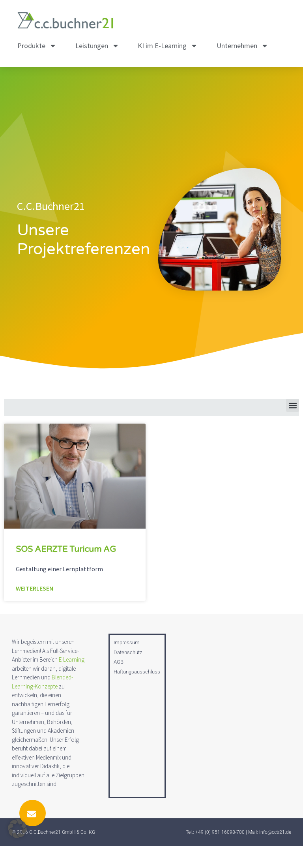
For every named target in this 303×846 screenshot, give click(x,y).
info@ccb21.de (275, 832)
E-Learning (71, 659)
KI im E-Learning (168, 45)
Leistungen (97, 45)
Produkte (36, 45)
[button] (292, 405)
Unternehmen (242, 45)
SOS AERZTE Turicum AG (66, 549)
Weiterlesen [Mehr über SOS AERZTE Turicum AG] (34, 588)
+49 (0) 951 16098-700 (220, 832)
